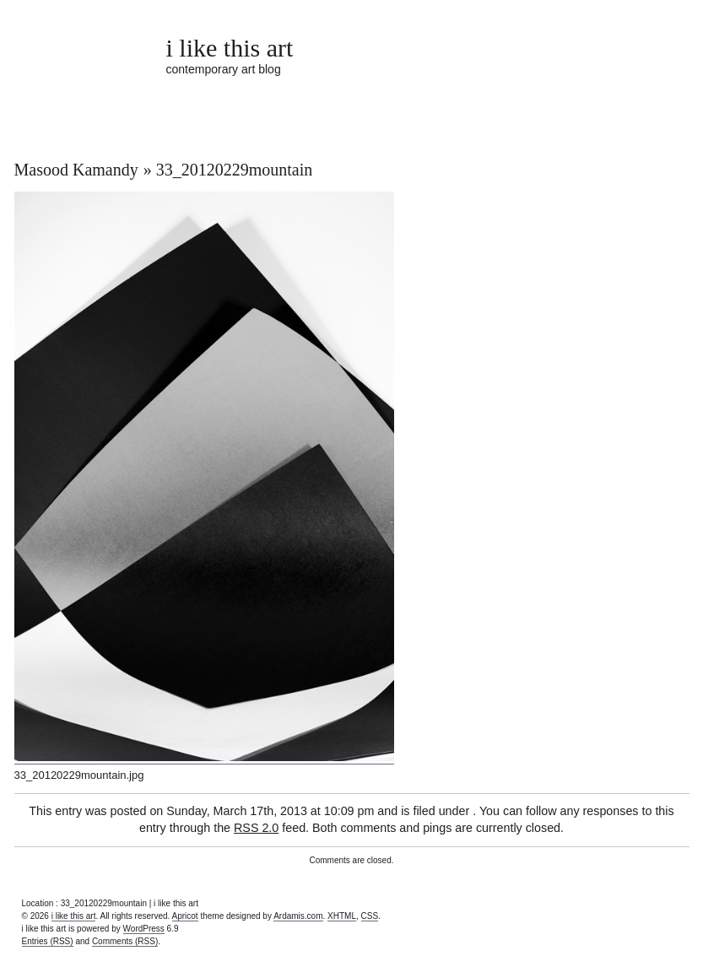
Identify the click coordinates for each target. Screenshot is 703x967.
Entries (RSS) (47, 941)
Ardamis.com (297, 916)
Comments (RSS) (125, 941)
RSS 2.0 (256, 828)
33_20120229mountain (234, 169)
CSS (370, 916)
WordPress (144, 928)
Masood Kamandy (76, 169)
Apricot (185, 916)
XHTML (341, 916)
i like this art (230, 48)
